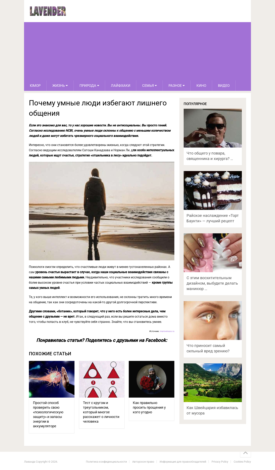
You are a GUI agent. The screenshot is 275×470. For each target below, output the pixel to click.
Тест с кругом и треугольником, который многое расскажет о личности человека (101, 412)
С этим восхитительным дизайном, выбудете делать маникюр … (212, 283)
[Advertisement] (137, 51)
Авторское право (143, 461)
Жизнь (58, 85)
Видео (224, 85)
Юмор (35, 85)
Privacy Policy (220, 461)
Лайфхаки (120, 85)
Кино (201, 85)
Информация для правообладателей (183, 461)
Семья (148, 85)
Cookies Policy (242, 461)
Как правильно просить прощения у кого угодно (149, 407)
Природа (88, 85)
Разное (175, 85)
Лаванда (29, 461)
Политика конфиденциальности (106, 461)
